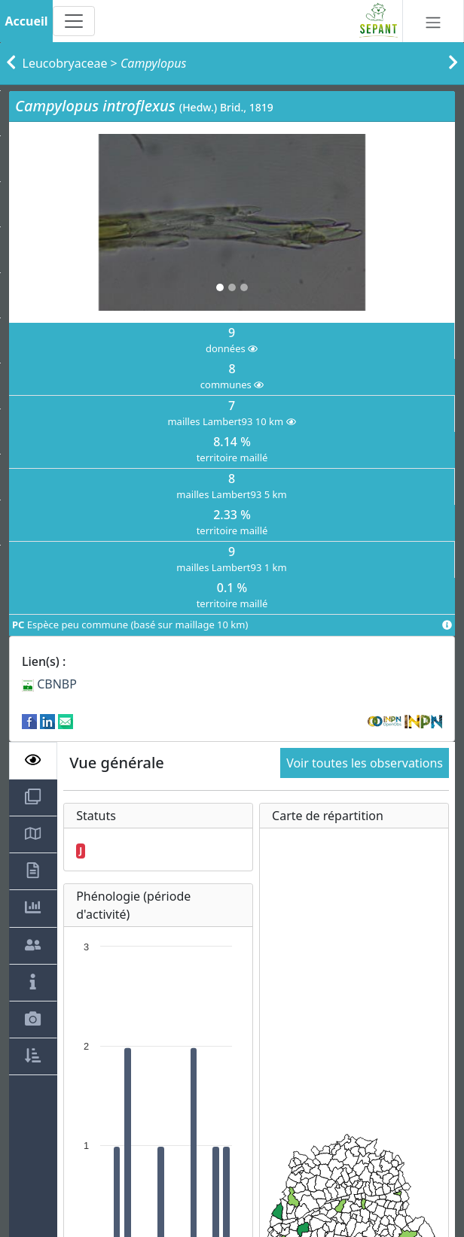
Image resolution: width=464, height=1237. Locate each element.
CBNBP (49, 684)
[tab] (33, 761)
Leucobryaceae (65, 63)
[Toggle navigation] (74, 21)
